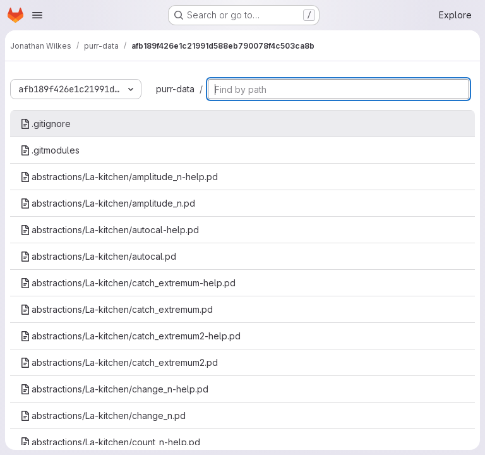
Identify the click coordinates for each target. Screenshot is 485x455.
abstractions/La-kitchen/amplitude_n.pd (107, 203)
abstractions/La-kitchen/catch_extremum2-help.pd (130, 336)
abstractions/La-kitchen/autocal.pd (98, 256)
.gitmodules (50, 150)
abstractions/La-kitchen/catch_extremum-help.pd (128, 282)
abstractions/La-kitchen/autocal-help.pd (109, 229)
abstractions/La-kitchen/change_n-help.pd (114, 389)
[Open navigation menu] (37, 15)
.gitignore (45, 123)
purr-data (175, 88)
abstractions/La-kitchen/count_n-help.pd (110, 442)
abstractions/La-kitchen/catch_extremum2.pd (119, 362)
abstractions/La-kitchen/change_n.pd (103, 415)
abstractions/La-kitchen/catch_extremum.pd (116, 309)
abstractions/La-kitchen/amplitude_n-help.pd (119, 176)
